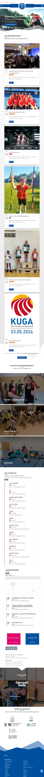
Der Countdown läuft (15, 340)
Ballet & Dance (8, 764)
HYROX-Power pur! (14, 152)
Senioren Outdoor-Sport (28, 767)
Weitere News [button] (21, 357)
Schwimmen (25, 764)
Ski (24, 768)
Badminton (11, 281)
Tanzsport (11, 74)
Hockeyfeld (7, 775)
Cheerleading (7, 767)
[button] (1, 5)
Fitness (6, 770)
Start (5, 755)
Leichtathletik (12, 113)
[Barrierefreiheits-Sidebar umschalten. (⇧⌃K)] (41, 771)
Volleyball (25, 775)
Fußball (6, 772)
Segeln (24, 765)
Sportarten (7, 759)
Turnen (24, 773)
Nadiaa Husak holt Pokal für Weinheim (20, 280)
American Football (8, 761)
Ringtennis (25, 762)
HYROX (10, 154)
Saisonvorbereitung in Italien (17, 112)
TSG (10, 217)
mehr (11, 82)
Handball (7, 773)
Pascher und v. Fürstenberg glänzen (19, 216)
